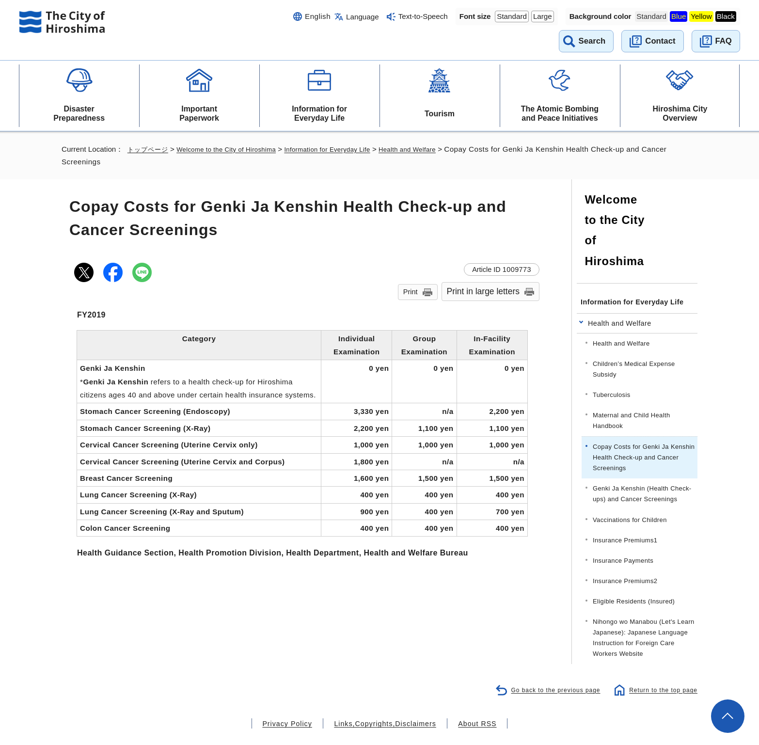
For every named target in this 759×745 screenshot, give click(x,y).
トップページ (149, 149)
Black (726, 16)
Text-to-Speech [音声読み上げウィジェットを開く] (423, 16)
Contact (660, 41)
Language (362, 16)
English (318, 16)
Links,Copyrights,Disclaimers (384, 700)
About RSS (465, 700)
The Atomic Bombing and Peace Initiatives (560, 113)
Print (410, 292)
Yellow (701, 16)
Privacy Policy (299, 700)
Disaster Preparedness (79, 113)
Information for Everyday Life (319, 113)
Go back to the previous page (549, 666)
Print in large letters (483, 291)
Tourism (440, 114)
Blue (678, 16)
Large (542, 16)
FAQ (723, 41)
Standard (512, 16)
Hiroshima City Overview (679, 113)
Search (592, 41)
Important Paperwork (199, 113)
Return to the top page (660, 666)
